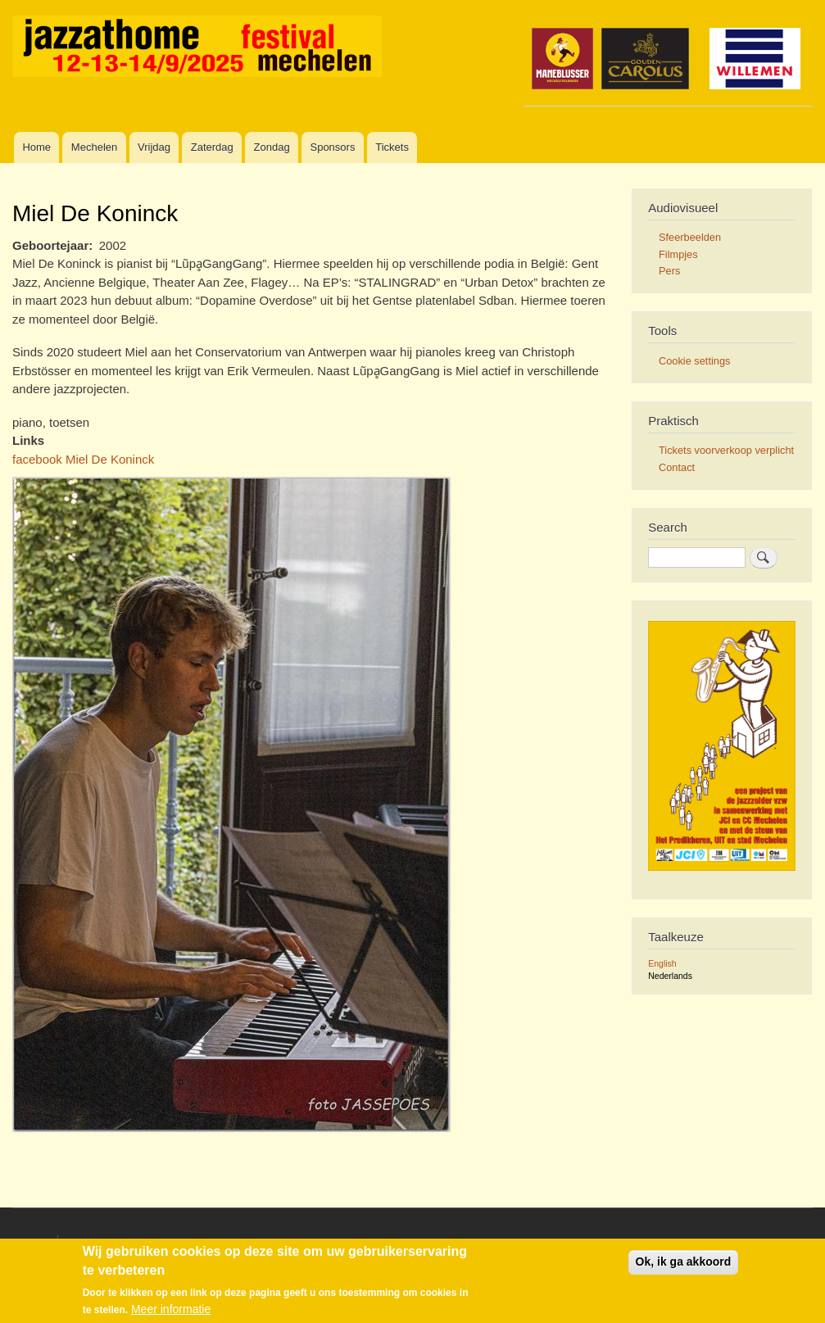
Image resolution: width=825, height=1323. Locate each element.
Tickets (392, 147)
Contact (677, 467)
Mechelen (94, 147)
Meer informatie (171, 1309)
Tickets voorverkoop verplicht (726, 450)
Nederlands (670, 976)
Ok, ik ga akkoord (684, 1262)
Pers (669, 271)
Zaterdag (212, 147)
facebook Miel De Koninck (83, 459)
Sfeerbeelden (690, 237)
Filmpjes (678, 254)
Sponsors (332, 147)
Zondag (272, 147)
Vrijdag (154, 147)
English (662, 963)
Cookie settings (694, 361)
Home (36, 147)
